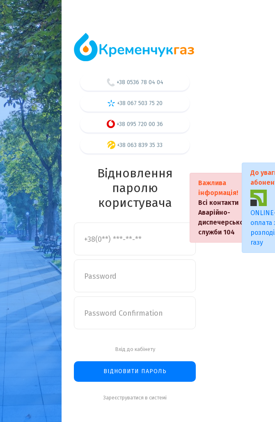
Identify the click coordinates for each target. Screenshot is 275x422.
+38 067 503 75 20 (135, 103)
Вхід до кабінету (135, 349)
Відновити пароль (135, 371)
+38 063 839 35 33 (135, 145)
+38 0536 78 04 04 (135, 82)
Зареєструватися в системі (135, 397)
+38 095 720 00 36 (135, 124)
